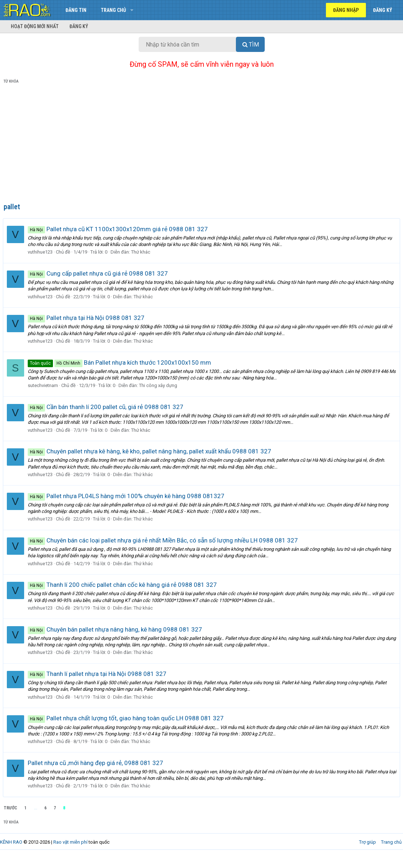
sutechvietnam (43, 385)
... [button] (35, 807)
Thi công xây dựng (159, 385)
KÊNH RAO (11, 842)
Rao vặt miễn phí (70, 842)
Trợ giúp (367, 842)
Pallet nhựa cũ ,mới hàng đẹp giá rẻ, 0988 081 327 (96, 762)
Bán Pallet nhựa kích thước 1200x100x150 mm (120, 362)
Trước (10, 807)
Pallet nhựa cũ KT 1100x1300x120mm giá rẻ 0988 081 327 (118, 229)
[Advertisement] (201, 144)
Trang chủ (113, 10)
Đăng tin (76, 10)
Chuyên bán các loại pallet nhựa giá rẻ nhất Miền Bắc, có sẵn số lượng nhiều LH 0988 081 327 (163, 540)
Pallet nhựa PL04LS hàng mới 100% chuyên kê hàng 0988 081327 (126, 496)
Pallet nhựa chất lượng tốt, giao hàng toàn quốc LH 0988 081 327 (126, 718)
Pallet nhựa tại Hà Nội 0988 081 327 (86, 317)
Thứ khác (141, 252)
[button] (131, 10)
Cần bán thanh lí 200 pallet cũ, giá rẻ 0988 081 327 (106, 406)
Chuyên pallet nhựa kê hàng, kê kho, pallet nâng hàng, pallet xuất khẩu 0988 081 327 (150, 451)
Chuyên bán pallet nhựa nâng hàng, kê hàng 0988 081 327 (115, 629)
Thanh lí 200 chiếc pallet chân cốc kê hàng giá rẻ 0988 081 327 (123, 584)
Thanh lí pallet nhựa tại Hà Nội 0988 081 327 (97, 673)
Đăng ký (79, 26)
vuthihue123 (40, 252)
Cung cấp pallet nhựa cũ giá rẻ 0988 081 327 (98, 273)
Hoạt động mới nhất (35, 26)
